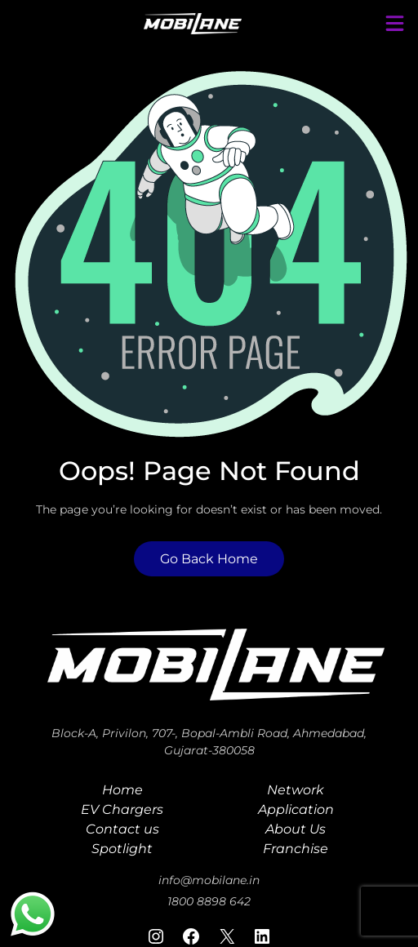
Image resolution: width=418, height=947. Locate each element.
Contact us (122, 829)
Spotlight (122, 849)
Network (295, 790)
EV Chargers (122, 810)
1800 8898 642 (209, 901)
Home (122, 790)
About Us (295, 829)
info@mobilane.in (209, 880)
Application (296, 810)
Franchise (295, 849)
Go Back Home (209, 559)
